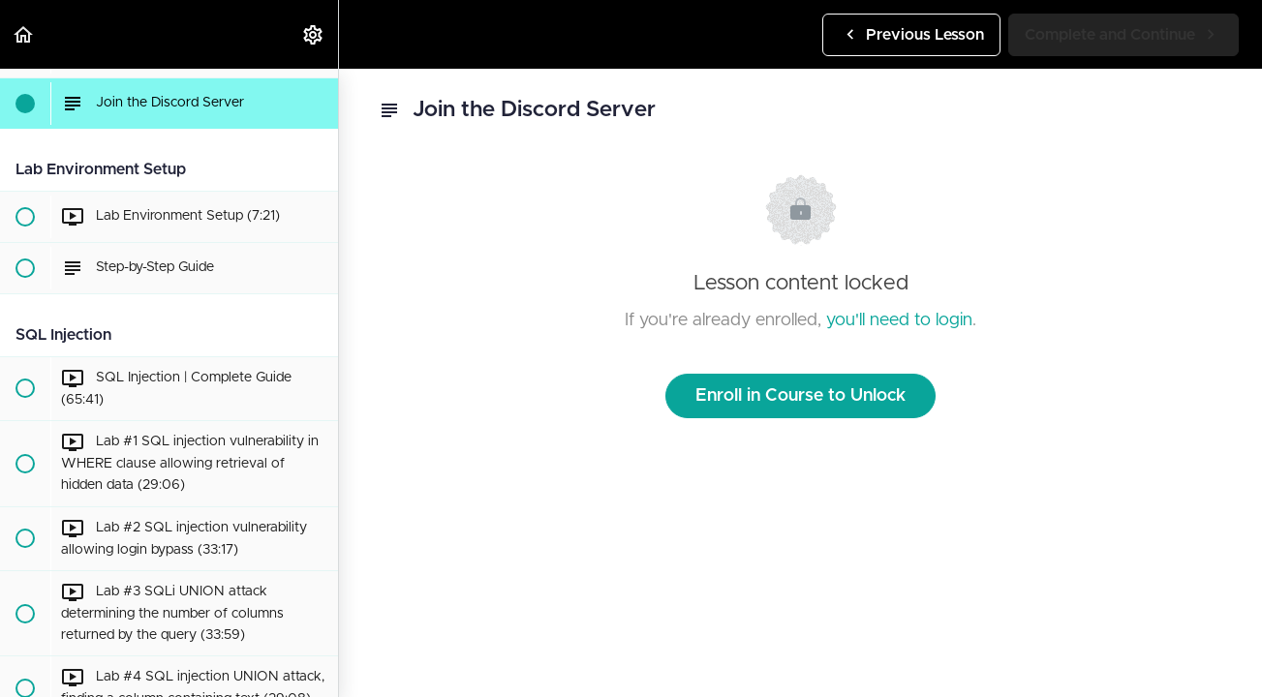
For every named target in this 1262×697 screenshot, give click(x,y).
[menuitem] (314, 34)
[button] (24, 34)
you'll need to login (899, 320)
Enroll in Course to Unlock (800, 396)
